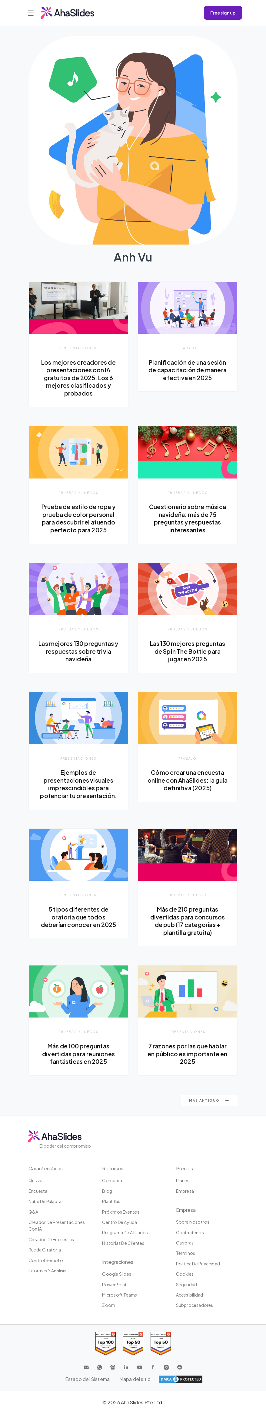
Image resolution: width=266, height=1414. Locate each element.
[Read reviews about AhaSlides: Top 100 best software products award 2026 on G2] (105, 1344)
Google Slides (116, 1274)
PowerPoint (114, 1284)
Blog (107, 1191)
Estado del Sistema (87, 1379)
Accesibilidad (189, 1295)
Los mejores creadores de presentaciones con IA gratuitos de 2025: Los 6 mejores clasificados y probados (78, 378)
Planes (182, 1181)
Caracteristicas (45, 1169)
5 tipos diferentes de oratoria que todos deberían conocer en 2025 (79, 917)
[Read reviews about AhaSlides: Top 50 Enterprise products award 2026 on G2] (161, 1344)
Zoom (108, 1305)
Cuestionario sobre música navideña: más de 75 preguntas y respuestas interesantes (187, 518)
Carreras (185, 1243)
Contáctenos (190, 1233)
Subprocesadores (194, 1305)
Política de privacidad (198, 1264)
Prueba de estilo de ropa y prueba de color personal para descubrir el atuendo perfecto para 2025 (78, 518)
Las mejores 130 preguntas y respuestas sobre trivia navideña (79, 651)
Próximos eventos (120, 1212)
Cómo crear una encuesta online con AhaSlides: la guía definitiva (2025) (187, 780)
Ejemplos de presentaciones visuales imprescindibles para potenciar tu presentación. (78, 784)
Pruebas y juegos (78, 493)
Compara (112, 1181)
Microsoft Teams (119, 1295)
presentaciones (78, 348)
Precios (184, 1169)
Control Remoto (45, 1260)
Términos (185, 1253)
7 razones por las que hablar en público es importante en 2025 (188, 1054)
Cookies (185, 1274)
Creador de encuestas (51, 1240)
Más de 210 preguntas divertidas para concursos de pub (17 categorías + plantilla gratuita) (187, 921)
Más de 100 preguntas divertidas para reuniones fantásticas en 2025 (79, 1054)
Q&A (33, 1212)
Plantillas (111, 1202)
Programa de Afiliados (125, 1233)
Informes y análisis (47, 1271)
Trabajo (187, 348)
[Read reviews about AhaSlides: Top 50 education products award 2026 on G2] (133, 1344)
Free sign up (223, 12)
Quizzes (36, 1181)
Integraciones (117, 1262)
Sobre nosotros (193, 1222)
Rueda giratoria (44, 1250)
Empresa (185, 1191)
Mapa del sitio (135, 1379)
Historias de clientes (123, 1243)
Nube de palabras (46, 1202)
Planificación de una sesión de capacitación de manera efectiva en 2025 (188, 370)
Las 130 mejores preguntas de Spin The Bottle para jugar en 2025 (188, 651)
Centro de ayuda (119, 1222)
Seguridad (186, 1284)
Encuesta (38, 1191)
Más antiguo (209, 1101)
